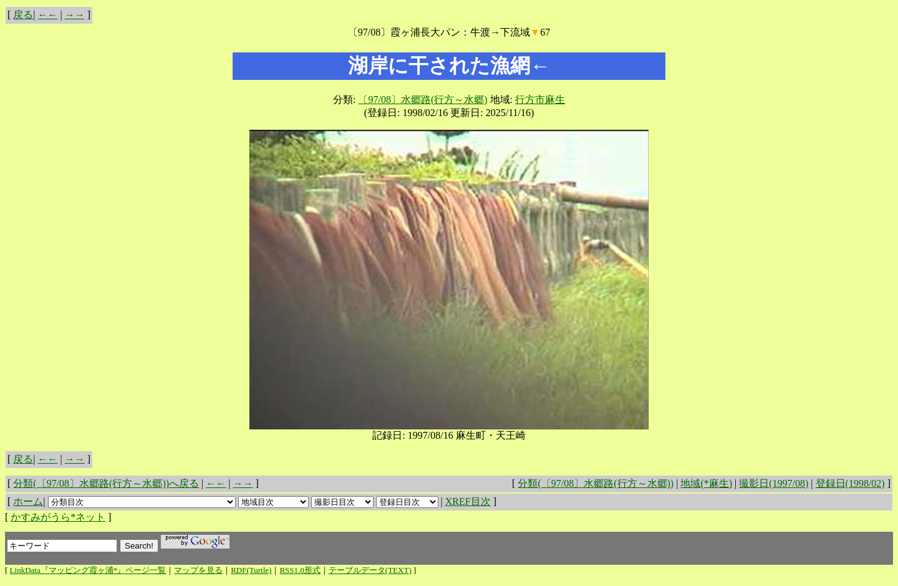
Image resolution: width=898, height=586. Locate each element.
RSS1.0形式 (299, 570)
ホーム (28, 501)
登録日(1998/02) (850, 483)
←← (48, 14)
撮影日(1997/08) (773, 483)
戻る (23, 14)
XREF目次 (468, 501)
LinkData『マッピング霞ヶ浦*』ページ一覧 (88, 570)
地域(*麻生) (706, 483)
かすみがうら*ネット (58, 517)
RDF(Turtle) (251, 570)
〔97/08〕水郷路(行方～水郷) (422, 99)
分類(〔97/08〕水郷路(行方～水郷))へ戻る (106, 483)
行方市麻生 (540, 99)
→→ (75, 14)
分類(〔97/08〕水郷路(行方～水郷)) (596, 483)
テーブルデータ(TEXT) (370, 570)
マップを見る (198, 570)
